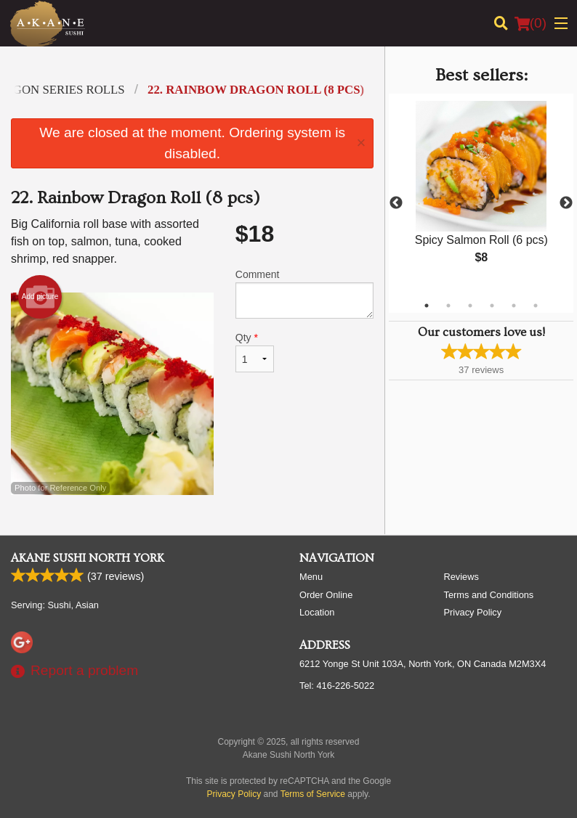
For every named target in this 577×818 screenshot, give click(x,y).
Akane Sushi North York (87, 558)
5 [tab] (514, 305)
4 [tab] (492, 305)
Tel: (336, 685)
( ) (530, 23)
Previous (396, 203)
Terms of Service (313, 794)
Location (316, 612)
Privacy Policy (473, 612)
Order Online (325, 594)
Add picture (40, 297)
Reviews (461, 576)
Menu (311, 576)
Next (566, 203)
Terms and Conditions (489, 594)
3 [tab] (470, 305)
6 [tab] (535, 305)
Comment (304, 294)
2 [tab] (448, 305)
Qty (254, 352)
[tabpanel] (481, 194)
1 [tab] (426, 305)
